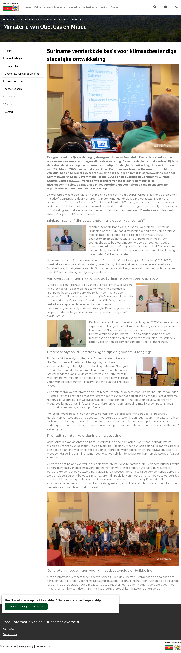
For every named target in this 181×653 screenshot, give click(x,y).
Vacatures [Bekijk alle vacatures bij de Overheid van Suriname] (10, 634)
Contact (9, 111)
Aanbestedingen (13, 88)
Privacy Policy (26, 646)
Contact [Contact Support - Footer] (8, 629)
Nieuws (9, 50)
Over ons (9, 104)
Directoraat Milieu (14, 81)
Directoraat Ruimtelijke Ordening (22, 73)
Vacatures (10, 96)
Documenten (12, 66)
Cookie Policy (43, 646)
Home (6, 19)
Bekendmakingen (14, 58)
